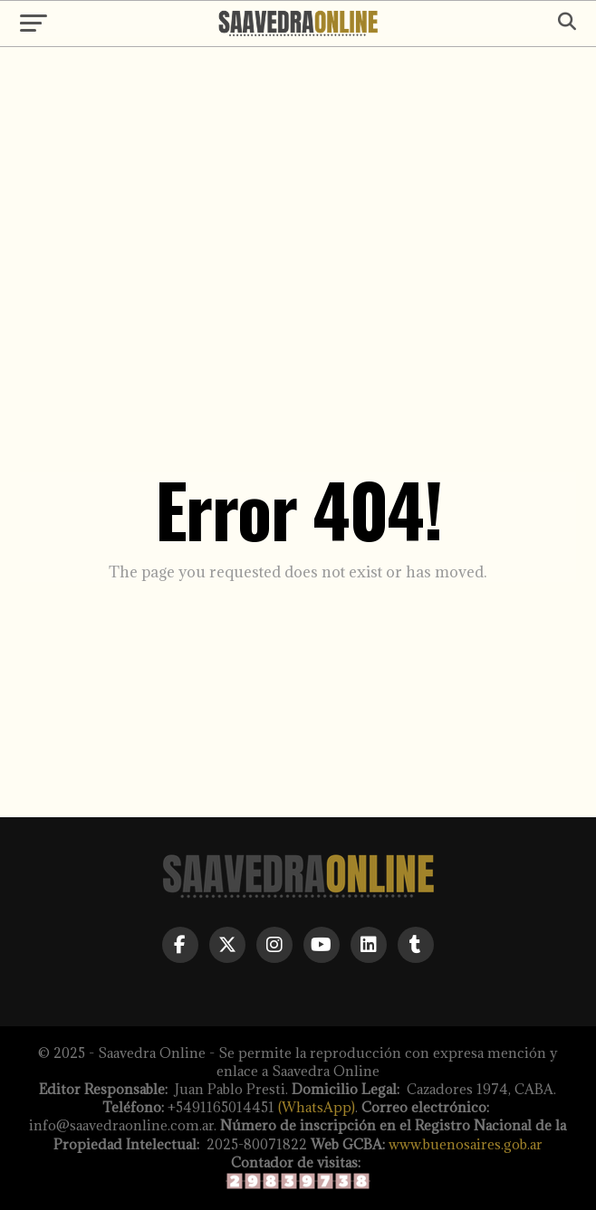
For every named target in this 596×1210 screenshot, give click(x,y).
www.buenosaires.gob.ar (466, 1144)
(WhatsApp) (316, 1107)
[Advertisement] (298, 201)
